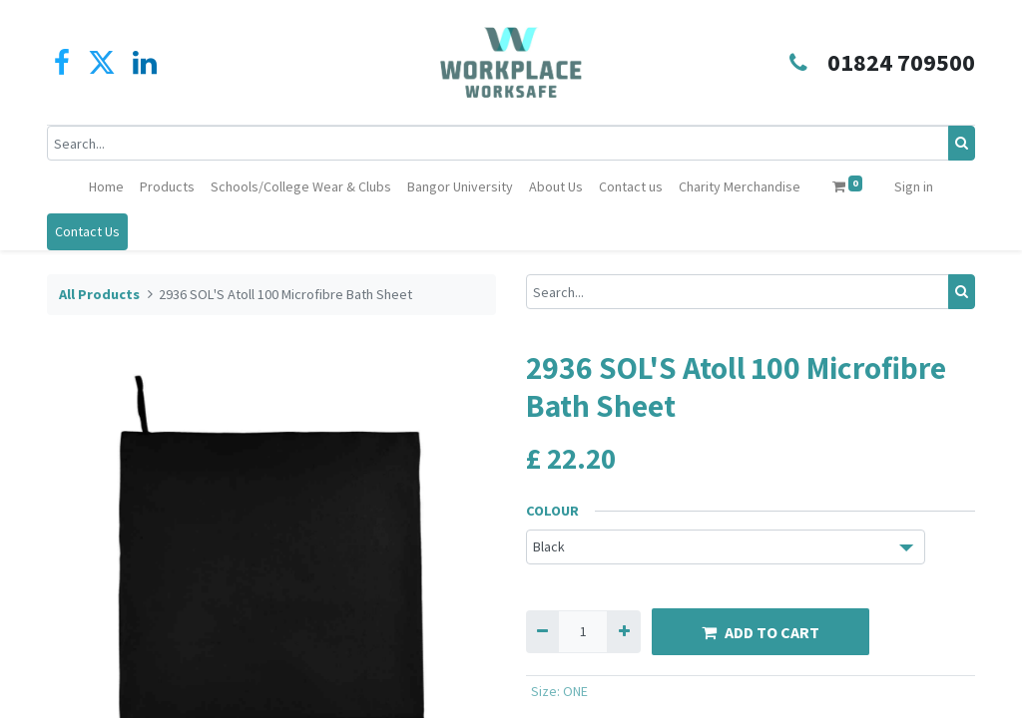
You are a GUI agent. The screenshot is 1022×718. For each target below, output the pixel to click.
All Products (99, 294)
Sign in (913, 186)
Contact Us (87, 231)
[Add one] (623, 631)
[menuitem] (106, 187)
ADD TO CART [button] (760, 632)
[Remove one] (542, 631)
